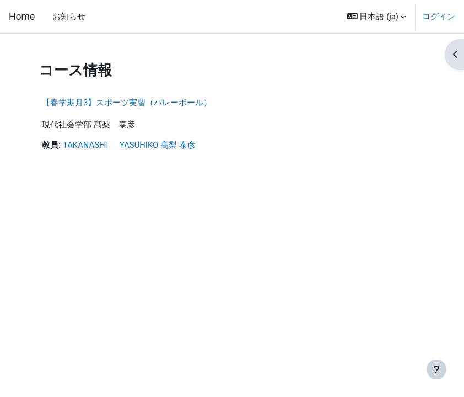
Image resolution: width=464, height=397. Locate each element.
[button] (376, 16)
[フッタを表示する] (436, 369)
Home (22, 16)
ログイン (438, 17)
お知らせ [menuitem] (68, 17)
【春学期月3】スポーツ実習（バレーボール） (127, 103)
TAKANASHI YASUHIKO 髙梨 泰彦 (129, 145)
